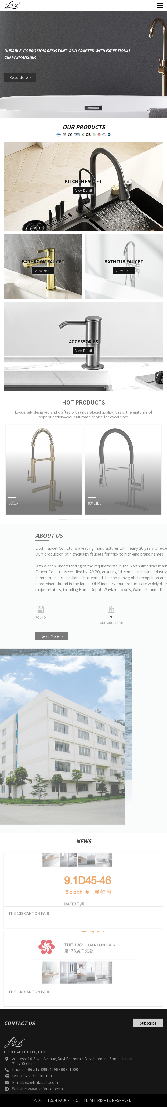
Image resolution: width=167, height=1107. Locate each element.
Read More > (20, 78)
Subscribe (148, 1030)
